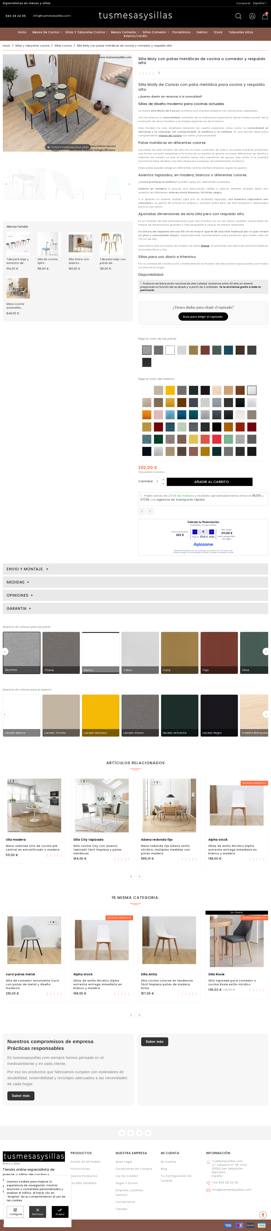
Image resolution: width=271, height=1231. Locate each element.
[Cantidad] (158, 482)
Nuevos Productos (84, 1176)
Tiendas (121, 1209)
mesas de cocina (170, 135)
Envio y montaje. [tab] (25, 569)
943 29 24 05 (15, 16)
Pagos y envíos (127, 1183)
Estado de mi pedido (85, 1162)
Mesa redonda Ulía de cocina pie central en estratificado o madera (32, 848)
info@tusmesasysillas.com (232, 1190)
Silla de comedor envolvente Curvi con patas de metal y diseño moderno (32, 984)
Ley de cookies (127, 1176)
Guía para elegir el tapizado (203, 316)
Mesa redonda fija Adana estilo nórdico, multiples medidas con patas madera (165, 849)
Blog (164, 1169)
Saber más (21, 1096)
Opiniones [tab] (18, 595)
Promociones (80, 1169)
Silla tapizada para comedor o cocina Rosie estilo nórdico (232, 982)
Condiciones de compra (134, 1169)
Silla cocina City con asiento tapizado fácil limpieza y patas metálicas (97, 849)
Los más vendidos (84, 1183)
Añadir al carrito (211, 481)
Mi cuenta (170, 1153)
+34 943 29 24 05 (225, 1182)
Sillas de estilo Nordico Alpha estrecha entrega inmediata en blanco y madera (232, 849)
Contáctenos (125, 1202)
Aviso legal (124, 1162)
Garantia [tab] (17, 608)
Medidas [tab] (16, 582)
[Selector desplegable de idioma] (260, 3)
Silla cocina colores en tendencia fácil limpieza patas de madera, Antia (167, 984)
